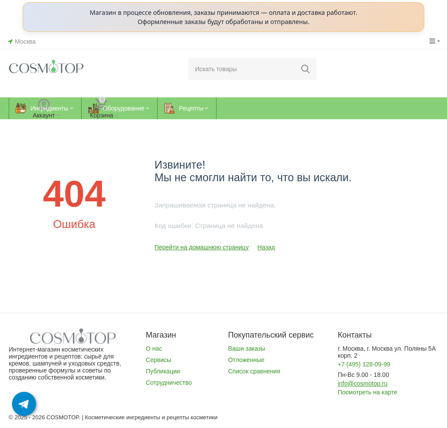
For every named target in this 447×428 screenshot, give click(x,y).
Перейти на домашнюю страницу (202, 247)
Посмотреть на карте (367, 392)
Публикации (163, 371)
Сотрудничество (169, 382)
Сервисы (158, 359)
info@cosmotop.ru (363, 383)
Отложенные (246, 359)
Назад (266, 247)
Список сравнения (254, 371)
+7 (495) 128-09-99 (364, 364)
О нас (154, 348)
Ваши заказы (246, 348)
